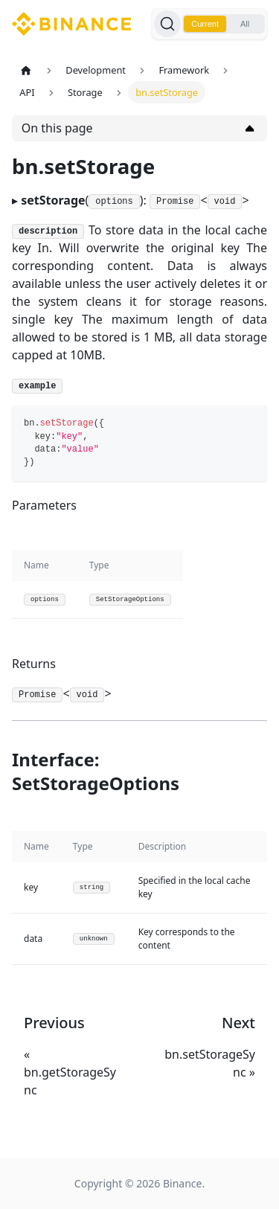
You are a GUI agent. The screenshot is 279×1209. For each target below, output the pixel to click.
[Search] (167, 23)
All (244, 23)
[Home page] (26, 70)
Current (205, 23)
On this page (57, 128)
